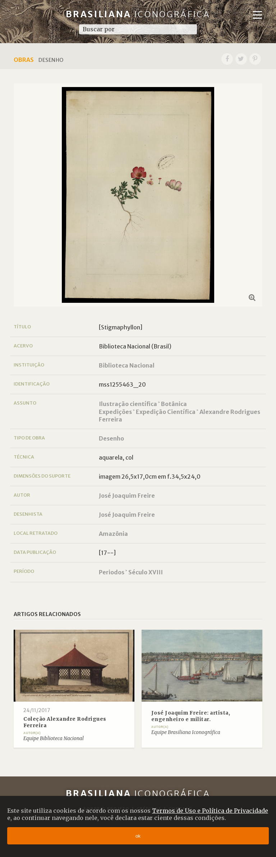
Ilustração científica (128, 403)
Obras (24, 59)
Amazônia (113, 533)
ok (138, 836)
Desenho (111, 438)
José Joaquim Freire (127, 495)
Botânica (174, 403)
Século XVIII (145, 572)
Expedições (115, 411)
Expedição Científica (166, 411)
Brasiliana (138, 14)
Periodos (111, 572)
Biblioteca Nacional (127, 365)
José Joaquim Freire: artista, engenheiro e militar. (190, 716)
